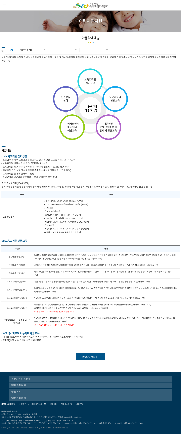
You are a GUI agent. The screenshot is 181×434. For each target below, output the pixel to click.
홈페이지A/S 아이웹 (60, 427)
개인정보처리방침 (8, 404)
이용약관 (22, 404)
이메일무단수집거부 (38, 404)
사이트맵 (79, 404)
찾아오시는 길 (66, 404)
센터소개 (53, 404)
